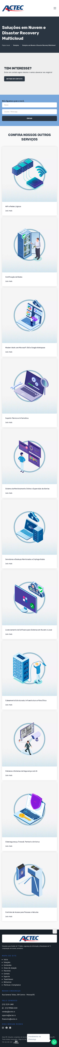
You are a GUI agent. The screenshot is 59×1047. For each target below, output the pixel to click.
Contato (7, 974)
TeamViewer (8, 979)
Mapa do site (22, 1039)
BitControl (7, 982)
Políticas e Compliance (12, 985)
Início (6, 959)
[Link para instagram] (3, 1028)
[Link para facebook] (7, 1028)
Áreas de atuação (10, 968)
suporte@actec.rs (9, 1015)
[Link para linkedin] (10, 1028)
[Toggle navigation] (55, 8)
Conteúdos (7, 965)
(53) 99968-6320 (9, 1008)
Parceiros (7, 971)
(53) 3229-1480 (8, 1004)
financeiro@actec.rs (9, 1019)
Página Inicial (6, 45)
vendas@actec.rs (8, 1011)
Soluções (7, 962)
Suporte (7, 976)
